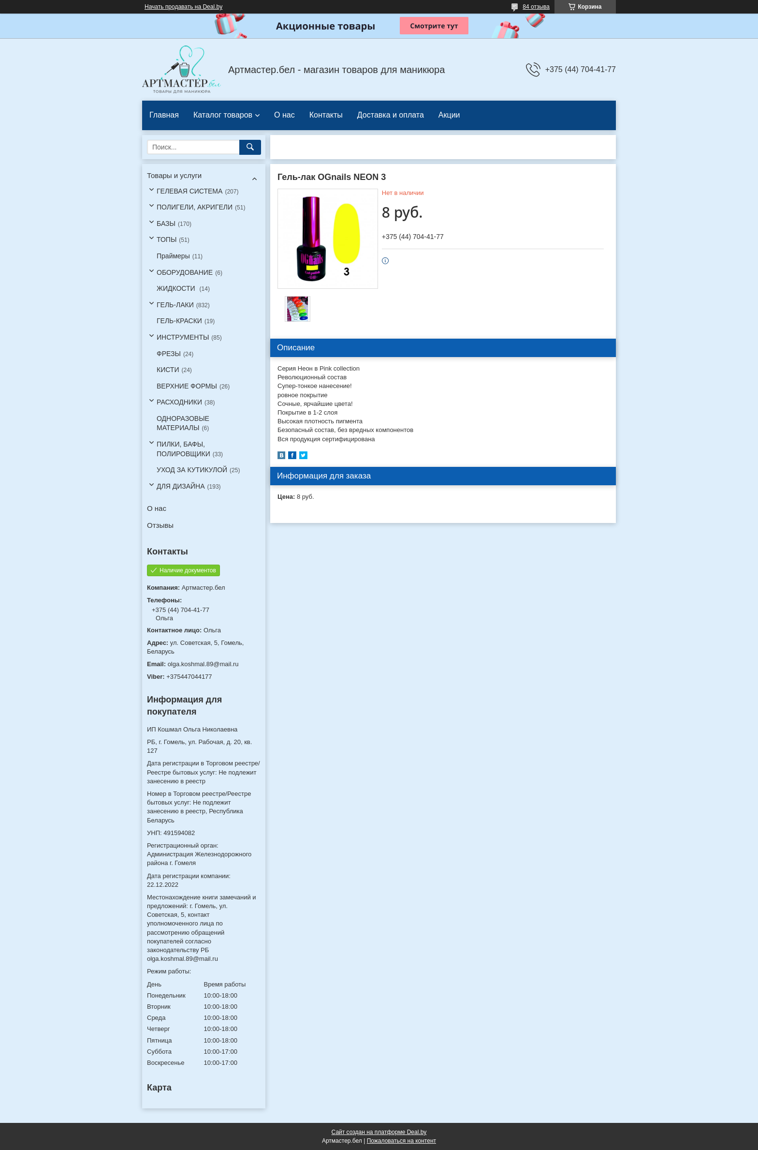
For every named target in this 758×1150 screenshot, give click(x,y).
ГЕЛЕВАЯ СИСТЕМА (189, 191)
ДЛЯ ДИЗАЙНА (181, 486)
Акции (449, 115)
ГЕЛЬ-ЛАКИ (175, 305)
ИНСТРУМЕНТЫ (183, 337)
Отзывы (160, 525)
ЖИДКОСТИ (177, 288)
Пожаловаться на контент (401, 1140)
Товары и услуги (174, 175)
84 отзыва (536, 6)
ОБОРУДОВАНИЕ (185, 272)
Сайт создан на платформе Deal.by (379, 1132)
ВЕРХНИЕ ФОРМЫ (187, 386)
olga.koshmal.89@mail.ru (203, 664)
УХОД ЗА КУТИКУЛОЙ (192, 470)
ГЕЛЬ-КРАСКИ (179, 321)
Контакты (326, 115)
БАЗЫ (166, 223)
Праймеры (173, 256)
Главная (164, 115)
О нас (284, 115)
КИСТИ (168, 369)
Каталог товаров (222, 115)
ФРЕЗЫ (169, 354)
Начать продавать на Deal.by (183, 6)
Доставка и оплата (390, 115)
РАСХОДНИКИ (179, 402)
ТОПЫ (166, 239)
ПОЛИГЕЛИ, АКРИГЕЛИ (195, 207)
